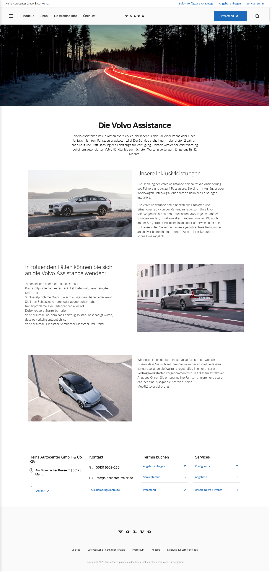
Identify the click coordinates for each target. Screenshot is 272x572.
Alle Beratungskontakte (105, 490)
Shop (44, 16)
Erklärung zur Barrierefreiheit (182, 549)
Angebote (201, 477)
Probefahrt (227, 16)
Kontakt (156, 549)
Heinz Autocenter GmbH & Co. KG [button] (27, 3)
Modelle (28, 16)
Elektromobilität (65, 16)
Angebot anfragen (230, 3)
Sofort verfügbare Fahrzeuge (196, 3)
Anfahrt (40, 490)
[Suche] (257, 16)
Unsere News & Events (208, 490)
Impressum (138, 549)
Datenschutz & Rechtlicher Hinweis (106, 549)
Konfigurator (202, 466)
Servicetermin (255, 3)
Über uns (89, 16)
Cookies (76, 549)
